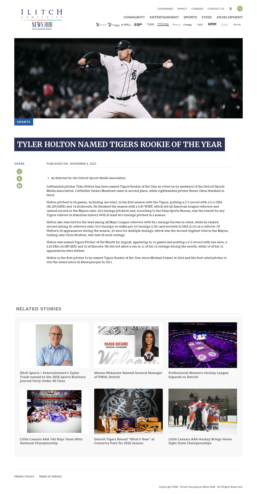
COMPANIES (165, 8)
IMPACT (182, 8)
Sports (190, 17)
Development (230, 17)
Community (134, 17)
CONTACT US (216, 8)
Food (207, 17)
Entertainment (164, 17)
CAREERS (197, 8)
